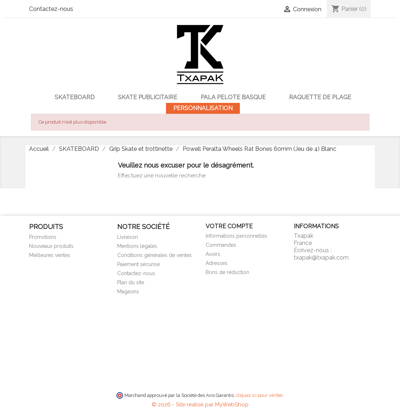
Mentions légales (137, 246)
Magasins (128, 291)
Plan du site (130, 282)
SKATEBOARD (75, 97)
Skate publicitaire (147, 97)
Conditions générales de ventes (154, 255)
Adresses (216, 263)
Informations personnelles (236, 236)
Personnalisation (203, 108)
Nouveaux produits (51, 246)
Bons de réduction (227, 272)
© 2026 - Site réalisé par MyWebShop (200, 404)
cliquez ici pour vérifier (259, 395)
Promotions (42, 237)
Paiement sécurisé (138, 264)
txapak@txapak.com (321, 257)
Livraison (127, 237)
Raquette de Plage (320, 97)
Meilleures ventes (49, 255)
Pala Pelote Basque (233, 97)
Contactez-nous (51, 8)
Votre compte (229, 226)
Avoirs (213, 254)
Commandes (221, 245)
